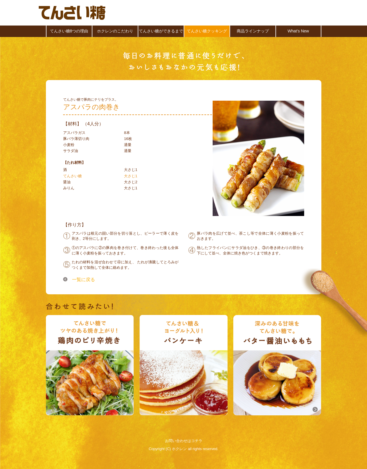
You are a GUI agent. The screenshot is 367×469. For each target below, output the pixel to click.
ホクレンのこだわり (115, 31)
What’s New (298, 31)
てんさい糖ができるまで (161, 31)
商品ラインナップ (253, 31)
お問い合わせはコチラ (183, 441)
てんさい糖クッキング (207, 31)
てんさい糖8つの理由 (69, 31)
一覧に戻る (83, 279)
